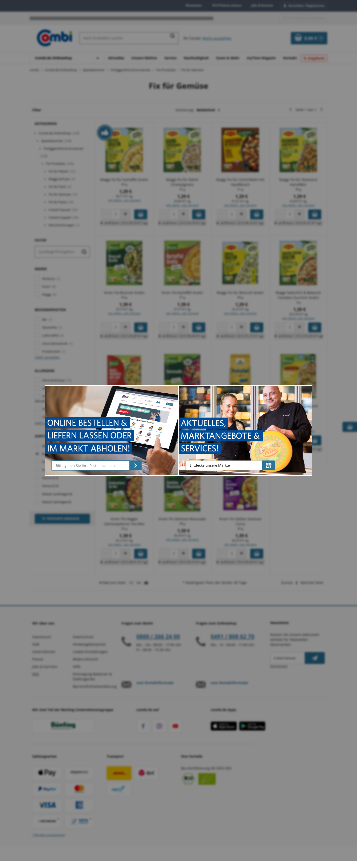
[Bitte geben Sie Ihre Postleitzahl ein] (91, 465)
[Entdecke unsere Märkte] (268, 465)
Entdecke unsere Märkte (209, 465)
